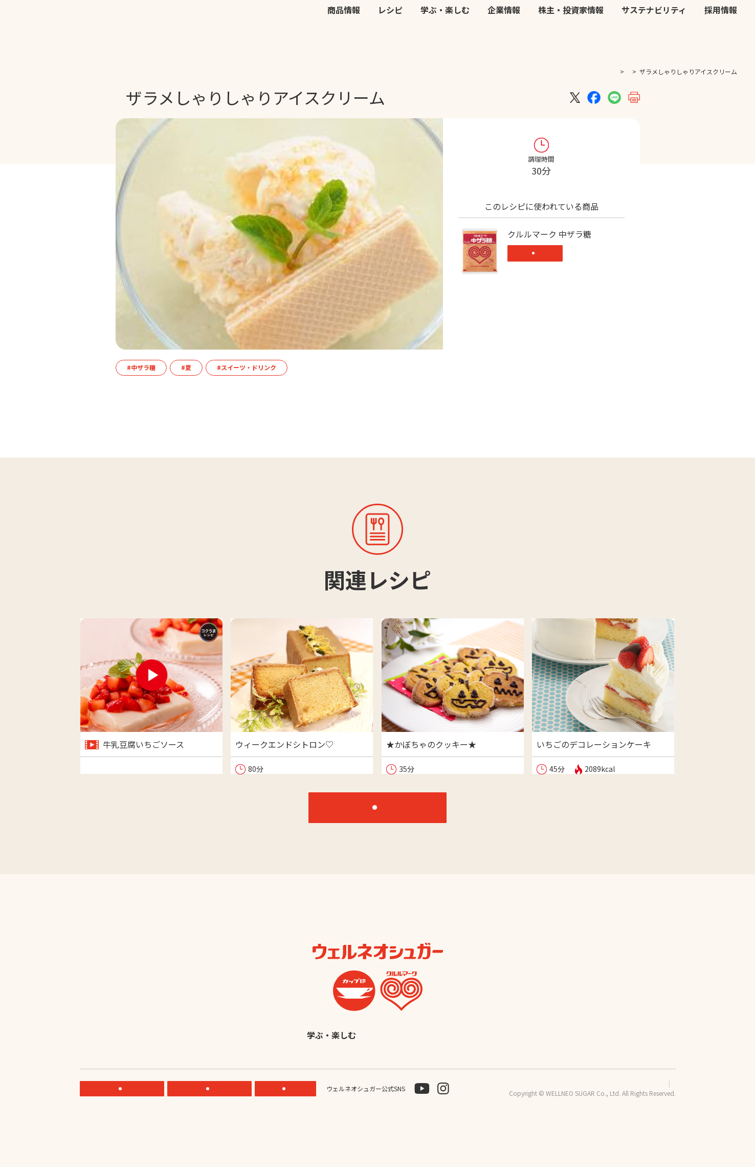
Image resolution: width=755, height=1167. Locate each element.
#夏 (186, 367)
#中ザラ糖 (141, 367)
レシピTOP (383, 819)
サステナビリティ (653, 42)
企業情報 (503, 42)
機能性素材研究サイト (410, 20)
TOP (590, 71)
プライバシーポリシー (596, 1121)
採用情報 (720, 42)
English (457, 1072)
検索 (688, 21)
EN (600, 20)
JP (586, 20)
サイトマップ (657, 1121)
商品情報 (343, 42)
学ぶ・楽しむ (445, 42)
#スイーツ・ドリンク (246, 367)
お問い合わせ (545, 20)
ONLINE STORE (212, 1126)
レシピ (390, 42)
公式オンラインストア (484, 20)
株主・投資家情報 (571, 42)
